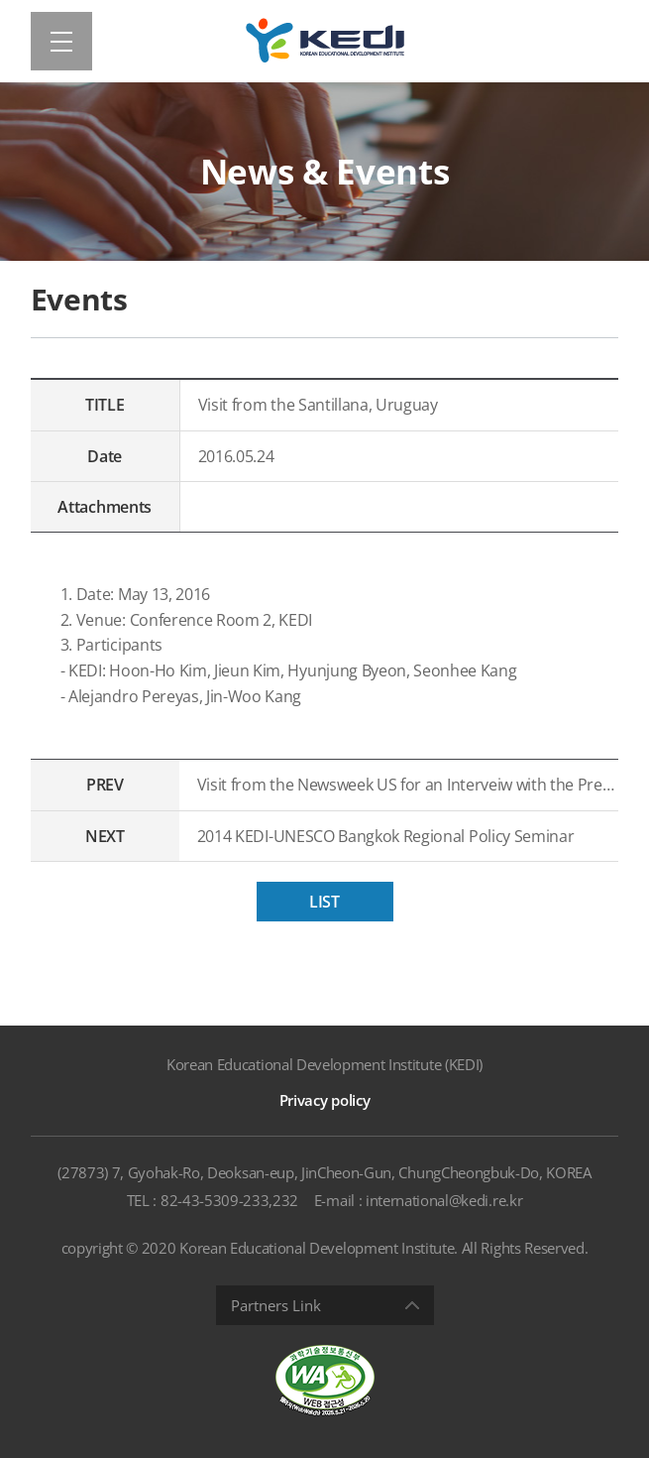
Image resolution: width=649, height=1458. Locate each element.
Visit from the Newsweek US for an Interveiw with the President (408, 784)
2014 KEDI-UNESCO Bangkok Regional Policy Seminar (386, 836)
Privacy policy (325, 1100)
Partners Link (276, 1305)
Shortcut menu (0, 0)
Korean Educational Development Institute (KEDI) (324, 1064)
